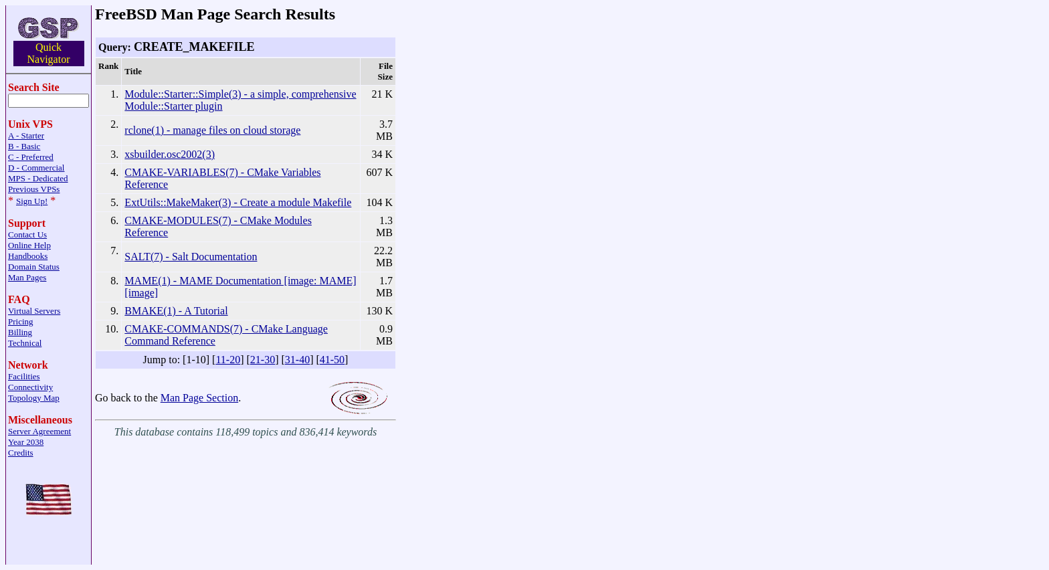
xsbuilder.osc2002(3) (169, 154)
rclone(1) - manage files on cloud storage (212, 130)
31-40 (297, 359)
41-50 (332, 359)
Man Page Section (199, 397)
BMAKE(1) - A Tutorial (175, 310)
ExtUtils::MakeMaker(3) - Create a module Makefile (237, 202)
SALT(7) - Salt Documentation (190, 256)
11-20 (227, 359)
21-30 (262, 359)
